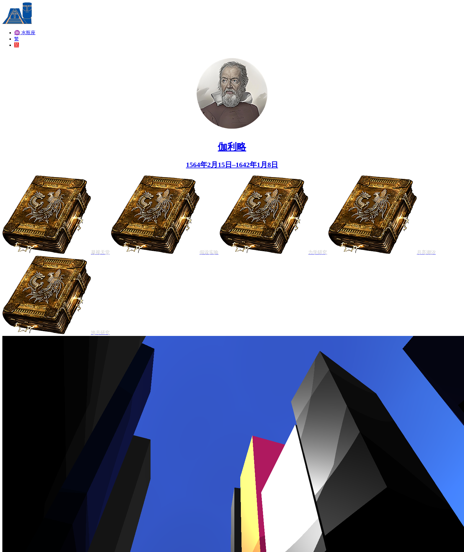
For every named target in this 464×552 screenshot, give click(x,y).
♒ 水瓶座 (24, 32)
